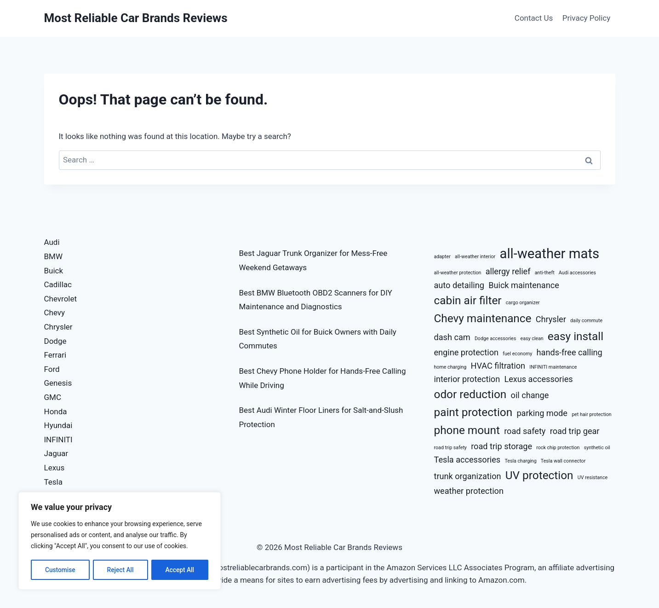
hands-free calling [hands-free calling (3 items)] (569, 352)
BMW (53, 256)
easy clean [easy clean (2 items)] (532, 339)
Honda (55, 411)
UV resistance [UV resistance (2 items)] (593, 478)
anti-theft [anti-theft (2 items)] (545, 273)
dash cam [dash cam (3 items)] (452, 337)
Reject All (120, 569)
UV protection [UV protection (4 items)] (539, 475)
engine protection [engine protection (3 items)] (466, 352)
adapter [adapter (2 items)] (442, 257)
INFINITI (58, 439)
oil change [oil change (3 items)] (530, 395)
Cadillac (58, 284)
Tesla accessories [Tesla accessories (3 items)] (467, 459)
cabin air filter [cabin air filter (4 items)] (468, 300)
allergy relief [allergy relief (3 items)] (508, 271)
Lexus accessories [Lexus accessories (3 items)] (538, 379)
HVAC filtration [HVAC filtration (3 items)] (498, 366)
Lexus (54, 467)
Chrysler (58, 326)
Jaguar (56, 453)
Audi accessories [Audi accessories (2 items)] (577, 273)
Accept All (180, 569)
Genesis (58, 383)
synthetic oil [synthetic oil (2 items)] (597, 448)
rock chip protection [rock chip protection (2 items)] (557, 448)
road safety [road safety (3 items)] (524, 431)
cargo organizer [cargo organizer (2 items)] (523, 303)
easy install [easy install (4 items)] (575, 336)
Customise (60, 569)
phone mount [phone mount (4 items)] (467, 430)
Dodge (55, 341)
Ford (52, 369)
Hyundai (58, 425)
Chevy (54, 312)
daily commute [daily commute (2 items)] (586, 321)
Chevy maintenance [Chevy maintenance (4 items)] (483, 318)
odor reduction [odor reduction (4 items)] (470, 394)
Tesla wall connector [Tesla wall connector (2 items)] (563, 461)
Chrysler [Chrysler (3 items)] (551, 319)
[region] (119, 541)
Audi (52, 242)
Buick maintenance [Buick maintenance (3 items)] (523, 285)
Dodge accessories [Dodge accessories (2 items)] (495, 339)
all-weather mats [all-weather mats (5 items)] (549, 253)
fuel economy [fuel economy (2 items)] (517, 354)
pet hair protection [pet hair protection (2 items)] (592, 414)
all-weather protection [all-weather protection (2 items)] (457, 273)
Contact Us (534, 18)
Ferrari (55, 354)
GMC (53, 397)
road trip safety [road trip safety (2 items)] (450, 448)
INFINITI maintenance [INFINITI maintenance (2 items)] (553, 367)
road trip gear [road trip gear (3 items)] (575, 431)
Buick (53, 270)
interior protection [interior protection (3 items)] (467, 379)
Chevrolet (60, 298)
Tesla (53, 481)
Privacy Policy (586, 18)
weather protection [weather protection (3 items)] (469, 491)
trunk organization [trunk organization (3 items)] (467, 476)
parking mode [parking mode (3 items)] (541, 413)
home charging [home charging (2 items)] (450, 367)
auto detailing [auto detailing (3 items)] (459, 285)
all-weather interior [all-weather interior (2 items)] (475, 257)
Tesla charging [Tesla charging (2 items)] (520, 461)
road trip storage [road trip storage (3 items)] (501, 446)
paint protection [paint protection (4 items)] (473, 412)
